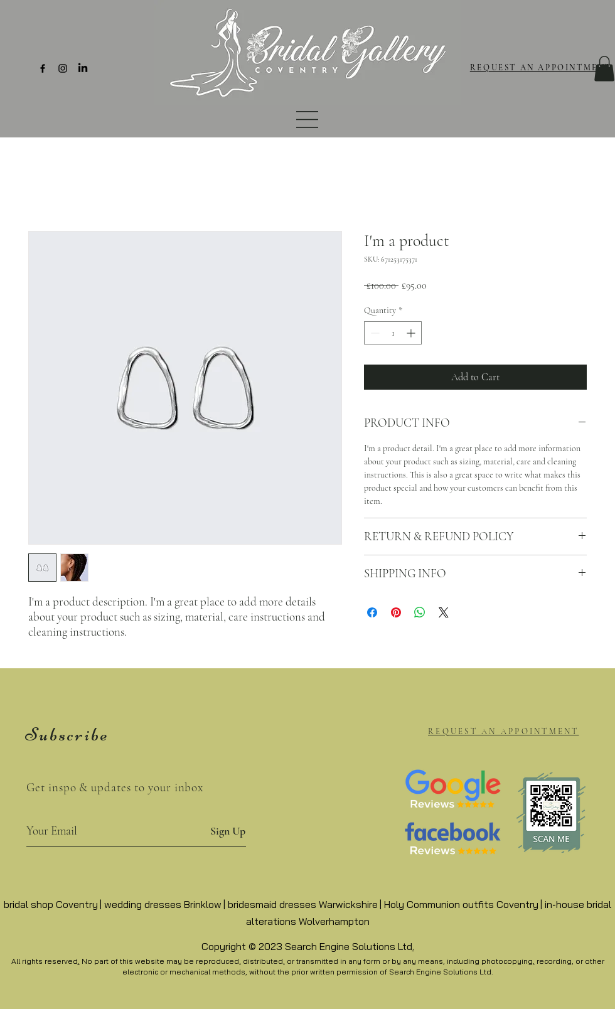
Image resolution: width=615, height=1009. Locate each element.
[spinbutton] (393, 333)
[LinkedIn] (82, 68)
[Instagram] (62, 68)
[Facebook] (42, 68)
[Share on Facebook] (372, 612)
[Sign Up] (228, 831)
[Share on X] (443, 612)
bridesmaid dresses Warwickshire (303, 904)
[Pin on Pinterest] (396, 612)
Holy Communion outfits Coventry (461, 904)
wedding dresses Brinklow (163, 904)
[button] (307, 119)
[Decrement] (374, 333)
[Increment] (412, 333)
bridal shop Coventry (51, 904)
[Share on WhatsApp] (419, 612)
